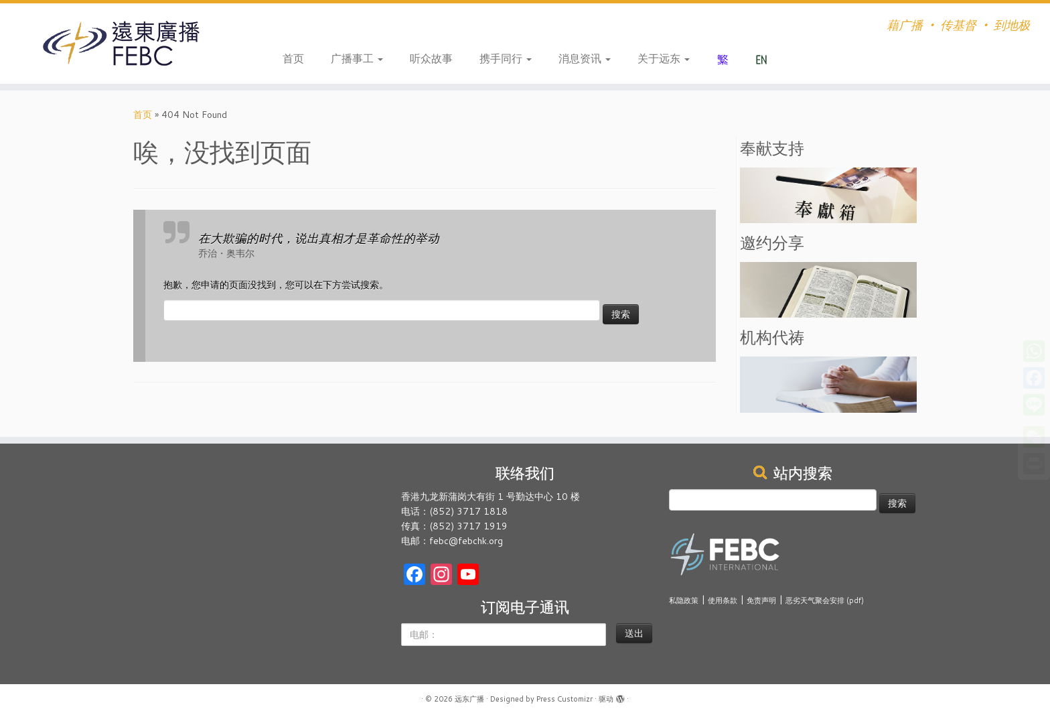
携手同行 (505, 58)
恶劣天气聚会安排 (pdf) (824, 600)
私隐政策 (683, 600)
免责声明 (761, 600)
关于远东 (664, 58)
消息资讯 (584, 58)
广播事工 (357, 58)
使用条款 (722, 600)
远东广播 (469, 699)
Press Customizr (564, 699)
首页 (293, 58)
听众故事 (431, 58)
